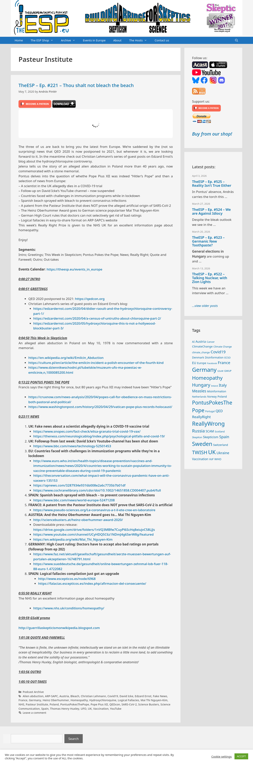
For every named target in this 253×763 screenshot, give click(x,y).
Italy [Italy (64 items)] (223, 385)
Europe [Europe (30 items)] (201, 363)
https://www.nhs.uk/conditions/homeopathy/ (68, 608)
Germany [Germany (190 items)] (204, 370)
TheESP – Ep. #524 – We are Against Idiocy (211, 211)
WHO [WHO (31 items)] (217, 459)
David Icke (126, 696)
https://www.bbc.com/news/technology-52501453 (72, 446)
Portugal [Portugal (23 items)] (210, 411)
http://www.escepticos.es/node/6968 (67, 578)
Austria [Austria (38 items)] (201, 341)
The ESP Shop (44, 40)
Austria (64, 696)
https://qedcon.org (90, 298)
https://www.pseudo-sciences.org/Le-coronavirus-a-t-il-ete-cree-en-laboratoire (94, 510)
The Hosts (140, 40)
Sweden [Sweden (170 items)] (202, 443)
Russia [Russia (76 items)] (198, 431)
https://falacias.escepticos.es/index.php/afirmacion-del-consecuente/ (92, 583)
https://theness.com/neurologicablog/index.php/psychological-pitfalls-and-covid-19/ (99, 436)
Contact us (162, 40)
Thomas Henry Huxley (64, 708)
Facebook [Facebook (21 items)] (212, 363)
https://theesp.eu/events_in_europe (74, 269)
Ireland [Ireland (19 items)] (214, 385)
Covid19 (112, 696)
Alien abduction (33, 696)
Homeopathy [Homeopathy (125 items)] (207, 377)
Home (19, 40)
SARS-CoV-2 (129, 704)
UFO (84, 708)
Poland (54, 704)
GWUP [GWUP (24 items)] (228, 371)
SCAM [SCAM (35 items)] (210, 431)
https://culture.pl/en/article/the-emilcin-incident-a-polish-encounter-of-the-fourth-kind (96, 362)
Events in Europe (94, 40)
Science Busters (148, 704)
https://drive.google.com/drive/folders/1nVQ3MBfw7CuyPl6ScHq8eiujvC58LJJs (94, 529)
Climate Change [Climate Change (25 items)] (222, 346)
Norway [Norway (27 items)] (212, 396)
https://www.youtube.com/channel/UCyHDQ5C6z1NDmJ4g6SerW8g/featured (93, 534)
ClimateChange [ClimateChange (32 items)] (202, 346)
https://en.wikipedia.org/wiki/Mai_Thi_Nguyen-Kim (73, 539)
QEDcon (115, 704)
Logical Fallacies (128, 700)
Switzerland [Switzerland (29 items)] (220, 445)
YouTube (115, 708)
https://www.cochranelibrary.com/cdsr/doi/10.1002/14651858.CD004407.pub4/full (97, 490)
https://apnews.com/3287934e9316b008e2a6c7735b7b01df (79, 485)
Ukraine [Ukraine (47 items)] (223, 453)
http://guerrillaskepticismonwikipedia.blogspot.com (59, 628)
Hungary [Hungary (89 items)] (201, 385)
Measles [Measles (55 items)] (199, 391)
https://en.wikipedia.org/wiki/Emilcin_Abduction (66, 357)
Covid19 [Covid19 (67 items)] (218, 351)
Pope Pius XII (99, 704)
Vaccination (101, 708)
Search (73, 738)
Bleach (74, 696)
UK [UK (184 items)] (212, 452)
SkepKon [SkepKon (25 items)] (197, 437)
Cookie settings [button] (221, 756)
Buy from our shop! (212, 134)
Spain (45, 708)
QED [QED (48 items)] (219, 411)
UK (90, 708)
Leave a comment (34, 712)
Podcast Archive (33, 692)
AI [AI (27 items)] (193, 341)
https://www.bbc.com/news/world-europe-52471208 (74, 500)
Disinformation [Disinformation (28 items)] (214, 357)
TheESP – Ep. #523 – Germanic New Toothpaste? (208, 241)
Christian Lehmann (93, 696)
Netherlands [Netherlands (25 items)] (199, 396)
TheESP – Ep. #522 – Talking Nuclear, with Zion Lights (209, 278)
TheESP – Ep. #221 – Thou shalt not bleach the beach (76, 85)
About (117, 40)
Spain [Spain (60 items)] (224, 436)
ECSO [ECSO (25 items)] (227, 357)
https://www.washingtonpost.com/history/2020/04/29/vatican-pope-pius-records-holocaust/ (100, 407)
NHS (21, 704)
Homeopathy (79, 700)
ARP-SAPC (51, 696)
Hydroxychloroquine (102, 700)
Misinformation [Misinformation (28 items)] (216, 391)
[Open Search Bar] (236, 40)
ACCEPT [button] (241, 756)
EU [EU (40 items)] (194, 363)
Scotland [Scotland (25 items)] (220, 431)
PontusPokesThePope (74, 704)
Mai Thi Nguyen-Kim (154, 700)
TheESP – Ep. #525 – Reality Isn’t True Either (211, 183)
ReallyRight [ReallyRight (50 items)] (201, 416)
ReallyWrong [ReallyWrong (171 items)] (208, 423)
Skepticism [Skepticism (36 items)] (210, 437)
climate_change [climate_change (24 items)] (201, 352)
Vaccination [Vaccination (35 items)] (200, 459)
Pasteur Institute (37, 704)
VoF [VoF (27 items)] (211, 459)
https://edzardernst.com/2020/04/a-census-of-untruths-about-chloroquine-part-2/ (97, 318)
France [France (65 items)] (224, 362)
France (23, 700)
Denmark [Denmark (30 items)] (198, 357)
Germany (35, 700)
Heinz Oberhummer (56, 700)
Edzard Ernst (143, 696)
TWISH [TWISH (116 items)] (199, 452)
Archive (70, 40)
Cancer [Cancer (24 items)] (211, 341)
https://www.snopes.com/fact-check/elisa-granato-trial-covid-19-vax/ (87, 431)
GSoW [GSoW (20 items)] (220, 370)
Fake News (160, 696)
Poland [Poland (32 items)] (222, 396)
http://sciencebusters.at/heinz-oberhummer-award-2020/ (78, 520)
